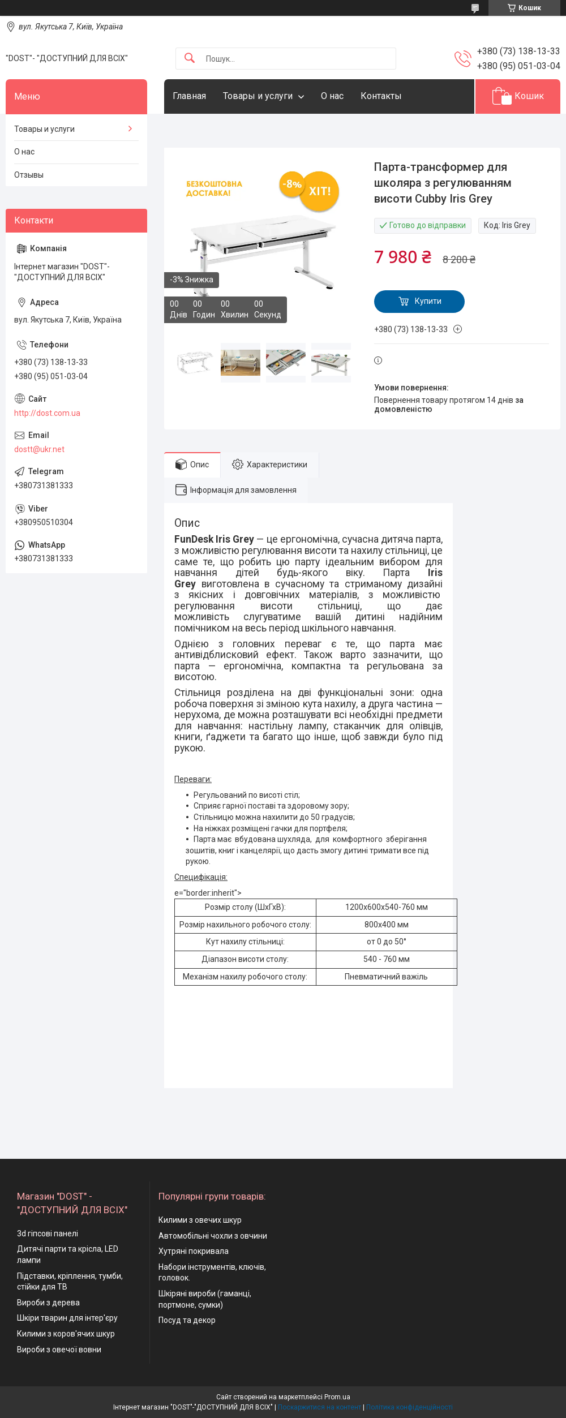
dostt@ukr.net (39, 449)
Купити (428, 301)
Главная (189, 96)
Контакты (381, 96)
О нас (332, 96)
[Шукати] (190, 58)
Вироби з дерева (48, 1302)
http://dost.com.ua (47, 413)
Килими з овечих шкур (200, 1219)
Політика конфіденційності (409, 1407)
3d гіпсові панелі (47, 1233)
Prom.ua (337, 1397)
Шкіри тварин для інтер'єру (67, 1317)
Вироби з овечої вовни (59, 1349)
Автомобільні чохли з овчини (212, 1235)
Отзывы (29, 174)
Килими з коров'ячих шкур (66, 1333)
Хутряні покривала (193, 1251)
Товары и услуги (258, 96)
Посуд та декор (187, 1320)
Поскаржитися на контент (319, 1407)
